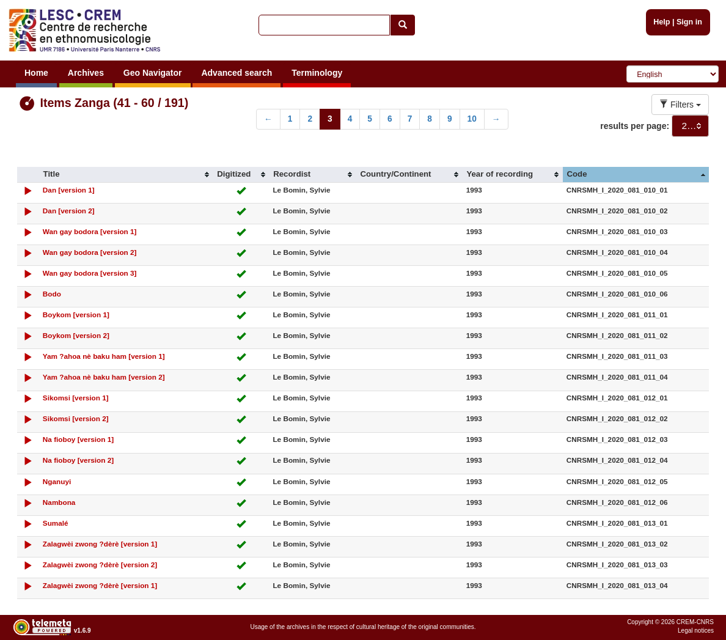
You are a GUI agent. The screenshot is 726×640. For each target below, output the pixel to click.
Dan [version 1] (69, 190)
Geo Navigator (152, 73)
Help (661, 22)
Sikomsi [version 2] (76, 418)
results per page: (634, 126)
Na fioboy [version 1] (78, 439)
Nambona (59, 502)
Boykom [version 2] (76, 335)
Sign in (689, 22)
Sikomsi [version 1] (76, 398)
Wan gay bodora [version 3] (90, 273)
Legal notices (696, 630)
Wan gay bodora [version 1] (90, 231)
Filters (680, 104)
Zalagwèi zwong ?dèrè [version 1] (100, 544)
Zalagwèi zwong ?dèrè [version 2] (100, 564)
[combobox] (690, 126)
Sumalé (55, 523)
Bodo (52, 294)
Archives (86, 73)
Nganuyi (57, 481)
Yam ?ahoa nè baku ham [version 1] (104, 356)
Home (36, 73)
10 (472, 118)
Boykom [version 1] (76, 314)
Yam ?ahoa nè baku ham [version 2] (104, 377)
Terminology (317, 73)
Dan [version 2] (69, 211)
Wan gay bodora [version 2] (90, 252)
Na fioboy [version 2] (78, 460)
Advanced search (236, 73)
